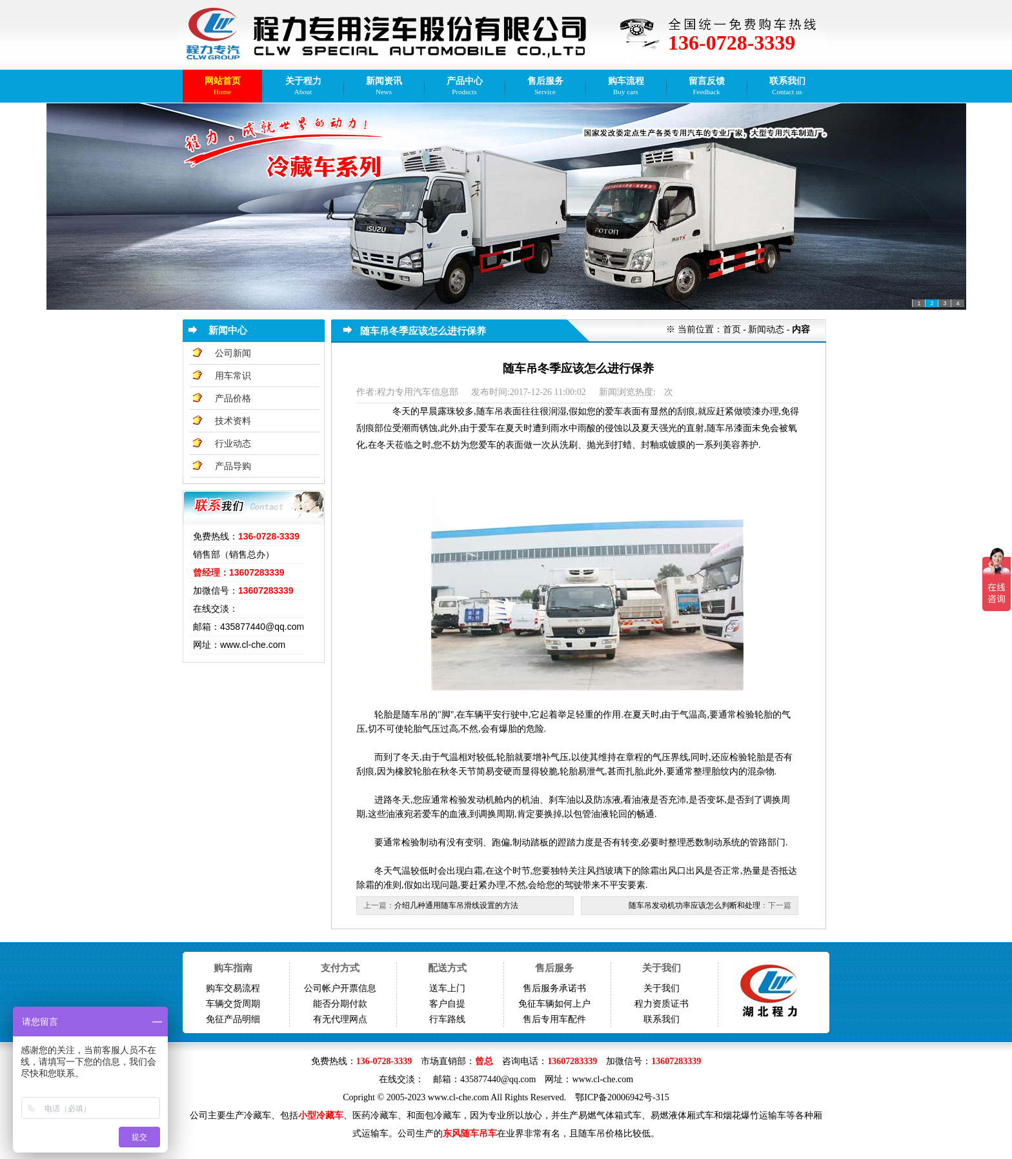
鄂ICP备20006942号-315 (622, 1097)
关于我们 (661, 988)
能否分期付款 (340, 1004)
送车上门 (447, 988)
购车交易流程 (233, 988)
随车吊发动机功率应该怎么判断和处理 (694, 905)
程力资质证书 (661, 1004)
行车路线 (447, 1019)
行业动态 (233, 443)
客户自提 (447, 1004)
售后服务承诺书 (554, 988)
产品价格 (233, 398)
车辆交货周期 (233, 1004)
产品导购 (233, 466)
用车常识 (233, 376)
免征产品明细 (233, 1019)
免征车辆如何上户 (554, 1004)
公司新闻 (233, 353)
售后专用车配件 (554, 1019)
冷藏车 (257, 1115)
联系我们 (661, 1019)
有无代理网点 (340, 1019)
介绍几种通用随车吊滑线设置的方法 (456, 905)
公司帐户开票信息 (340, 988)
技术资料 (233, 421)
